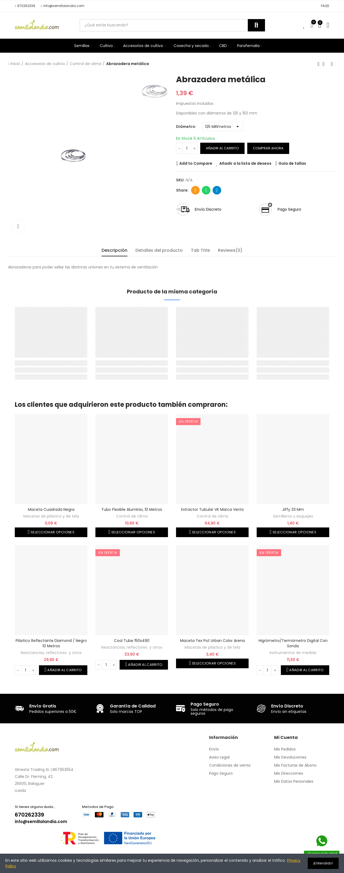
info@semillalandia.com (41, 821)
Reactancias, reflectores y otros (51, 652)
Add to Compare (195, 163)
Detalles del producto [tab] (159, 250)
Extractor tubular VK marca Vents (212, 509)
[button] (25, 6)
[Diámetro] (222, 126)
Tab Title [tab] (200, 250)
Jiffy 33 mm (293, 509)
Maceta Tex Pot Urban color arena (212, 640)
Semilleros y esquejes (293, 516)
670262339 (29, 814)
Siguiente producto (332, 64)
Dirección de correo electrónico (195, 190)
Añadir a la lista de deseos (245, 163)
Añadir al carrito (222, 148)
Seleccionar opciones (52, 532)
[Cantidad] (187, 148)
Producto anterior (318, 64)
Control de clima (132, 516)
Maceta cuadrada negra (51, 509)
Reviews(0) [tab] (230, 250)
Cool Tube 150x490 (131, 640)
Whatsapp (206, 190)
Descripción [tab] (114, 250)
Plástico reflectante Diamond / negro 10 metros (51, 643)
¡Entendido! (323, 863)
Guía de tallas (292, 163)
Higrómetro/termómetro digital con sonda (293, 643)
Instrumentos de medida (293, 652)
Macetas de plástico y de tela (51, 516)
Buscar (256, 25)
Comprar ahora (268, 148)
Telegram (217, 190)
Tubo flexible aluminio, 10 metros (131, 509)
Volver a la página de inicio (325, 64)
